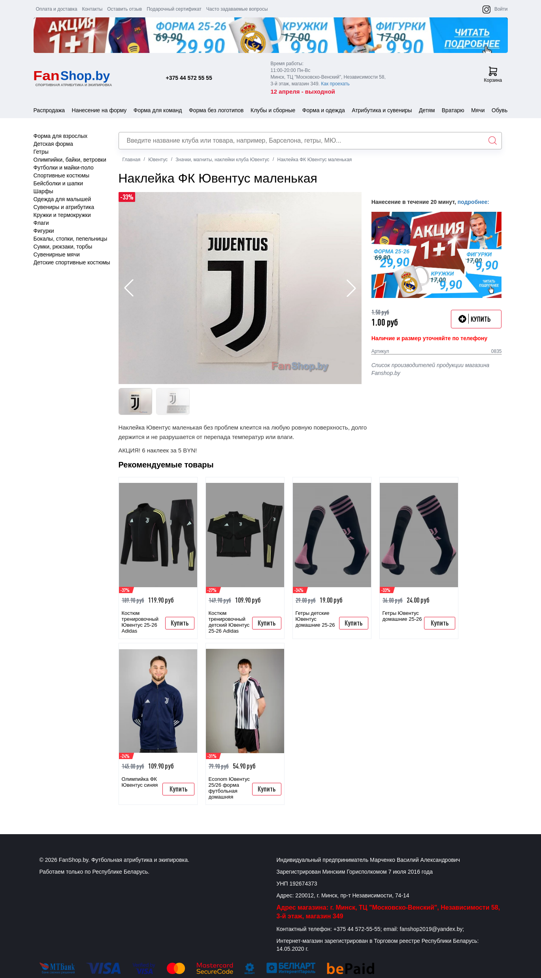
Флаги (41, 223)
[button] (351, 288)
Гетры (41, 152)
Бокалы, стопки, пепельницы (70, 239)
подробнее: (473, 202)
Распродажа (49, 110)
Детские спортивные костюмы (72, 262)
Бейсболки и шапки (58, 183)
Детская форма (53, 144)
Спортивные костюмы (62, 175)
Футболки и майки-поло (64, 167)
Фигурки (44, 231)
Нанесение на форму (99, 110)
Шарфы (43, 191)
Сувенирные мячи (57, 254)
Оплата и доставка (56, 9)
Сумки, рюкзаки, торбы (63, 246)
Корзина (493, 74)
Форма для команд (158, 110)
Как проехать (335, 84)
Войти (501, 9)
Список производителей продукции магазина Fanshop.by (430, 369)
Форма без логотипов (216, 110)
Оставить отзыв (124, 9)
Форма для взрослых (61, 136)
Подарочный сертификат (174, 9)
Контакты (92, 9)
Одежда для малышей (62, 199)
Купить (180, 623)
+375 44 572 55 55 (189, 78)
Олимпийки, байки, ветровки (70, 159)
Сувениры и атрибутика (64, 207)
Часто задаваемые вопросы (237, 9)
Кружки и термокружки (62, 215)
